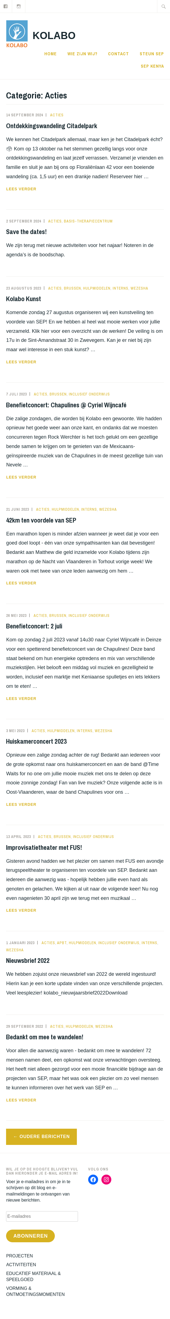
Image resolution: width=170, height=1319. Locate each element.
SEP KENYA (152, 66)
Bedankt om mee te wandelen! (44, 1036)
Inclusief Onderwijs (89, 394)
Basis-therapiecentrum (88, 221)
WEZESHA (139, 288)
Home (50, 54)
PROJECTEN (19, 1256)
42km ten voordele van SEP (41, 520)
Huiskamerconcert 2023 (36, 741)
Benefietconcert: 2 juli (34, 626)
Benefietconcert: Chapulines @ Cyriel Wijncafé (66, 404)
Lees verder (50, 189)
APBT (62, 942)
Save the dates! (26, 231)
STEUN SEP (152, 54)
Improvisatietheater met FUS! (44, 847)
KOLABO (54, 35)
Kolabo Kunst (23, 298)
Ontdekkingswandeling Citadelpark (51, 125)
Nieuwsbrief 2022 (28, 960)
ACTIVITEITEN (21, 1264)
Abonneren (30, 1236)
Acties (57, 114)
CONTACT (118, 54)
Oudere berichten (45, 1136)
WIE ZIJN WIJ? (83, 54)
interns (120, 288)
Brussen (72, 288)
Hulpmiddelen (96, 288)
